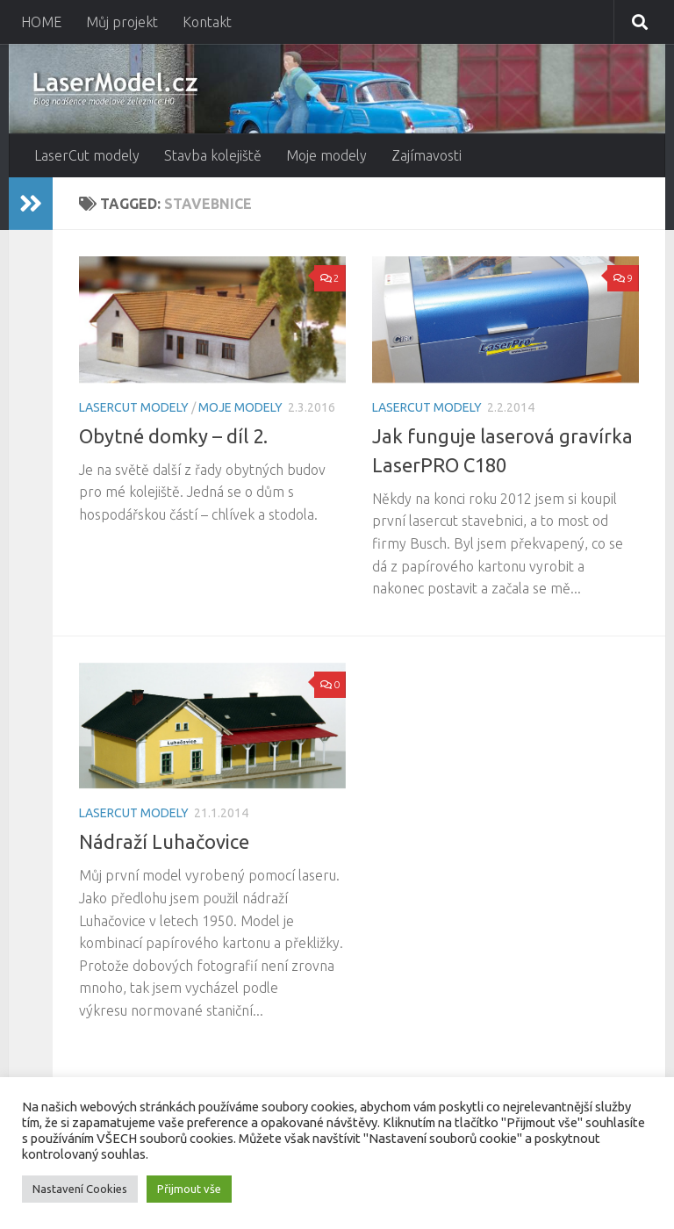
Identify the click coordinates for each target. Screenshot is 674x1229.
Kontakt (207, 22)
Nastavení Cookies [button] (79, 1188)
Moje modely (326, 155)
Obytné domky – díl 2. (173, 436)
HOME (41, 22)
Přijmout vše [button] (189, 1188)
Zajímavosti (426, 155)
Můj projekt (122, 22)
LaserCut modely (87, 155)
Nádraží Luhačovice (164, 841)
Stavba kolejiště (213, 155)
